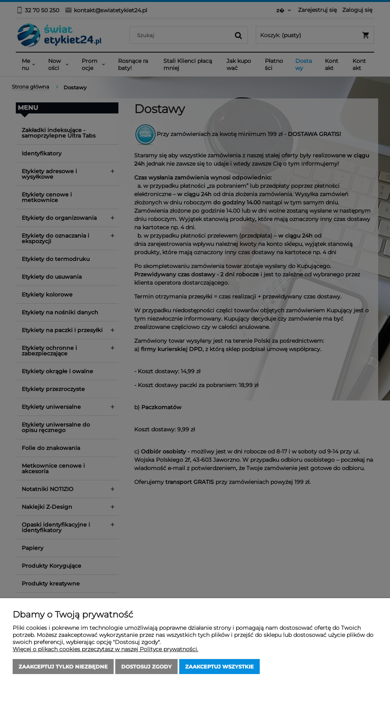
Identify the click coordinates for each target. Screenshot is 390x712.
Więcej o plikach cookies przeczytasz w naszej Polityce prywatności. (105, 649)
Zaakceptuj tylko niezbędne (63, 666)
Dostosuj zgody (146, 666)
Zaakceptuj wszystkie (219, 666)
